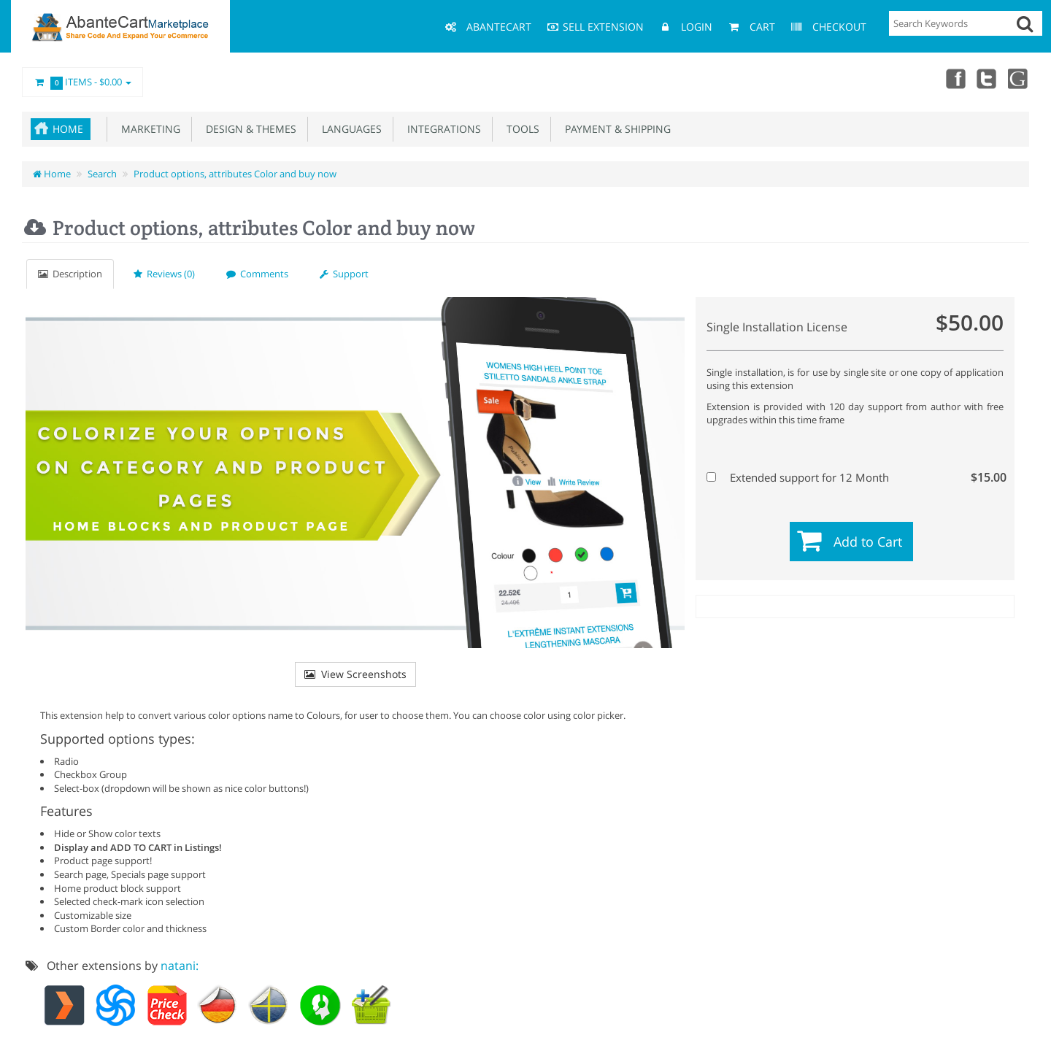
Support (344, 273)
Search (102, 173)
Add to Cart (868, 541)
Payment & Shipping (615, 129)
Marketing (147, 129)
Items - (82, 82)
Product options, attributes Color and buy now (235, 173)
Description (70, 273)
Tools (520, 129)
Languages (349, 129)
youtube (1019, 78)
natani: (180, 966)
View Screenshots (355, 674)
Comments (257, 273)
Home (68, 129)
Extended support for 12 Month (853, 477)
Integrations (441, 129)
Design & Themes (248, 129)
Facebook (955, 78)
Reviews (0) (164, 273)
